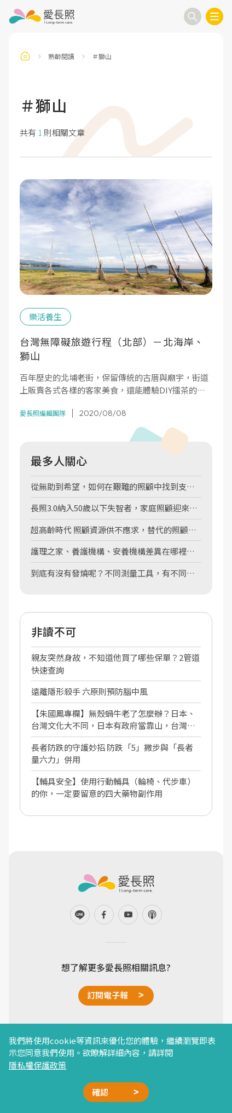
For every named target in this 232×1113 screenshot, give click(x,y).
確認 (100, 1092)
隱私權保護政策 (37, 1065)
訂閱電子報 (107, 995)
